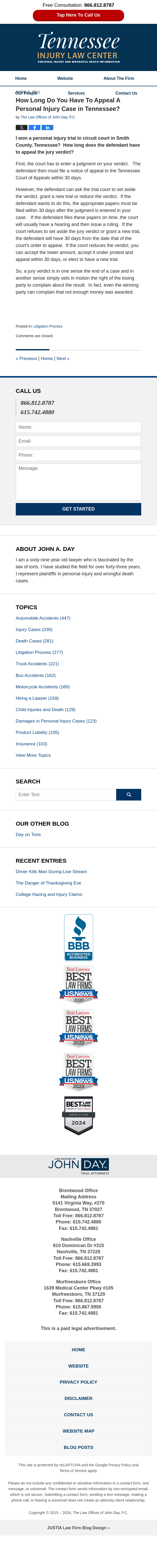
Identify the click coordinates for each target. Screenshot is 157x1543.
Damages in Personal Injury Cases (58, 723)
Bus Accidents (36, 676)
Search (128, 798)
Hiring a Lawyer (38, 699)
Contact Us (78, 1421)
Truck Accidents (38, 664)
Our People (26, 93)
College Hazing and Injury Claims (50, 898)
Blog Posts (78, 1454)
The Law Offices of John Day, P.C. (100, 1520)
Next (64, 358)
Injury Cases (35, 629)
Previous (27, 358)
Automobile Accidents (44, 618)
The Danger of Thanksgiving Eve (50, 886)
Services (76, 93)
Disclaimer (78, 1404)
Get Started (78, 509)
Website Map (78, 1437)
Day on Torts (29, 837)
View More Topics (34, 758)
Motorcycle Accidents (44, 688)
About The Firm (119, 78)
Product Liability (38, 734)
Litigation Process (48, 326)
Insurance (32, 746)
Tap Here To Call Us (78, 15)
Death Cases (35, 641)
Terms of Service (73, 1478)
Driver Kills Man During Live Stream (54, 874)
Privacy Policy (78, 1387)
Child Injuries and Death (47, 711)
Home (21, 78)
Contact (126, 93)
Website (65, 78)
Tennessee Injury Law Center (78, 47)
